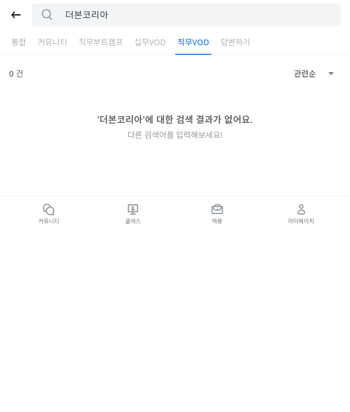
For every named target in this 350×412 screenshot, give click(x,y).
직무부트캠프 (100, 42)
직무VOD (193, 42)
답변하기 (235, 42)
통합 (18, 42)
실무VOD (150, 42)
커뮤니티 (53, 42)
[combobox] (314, 73)
